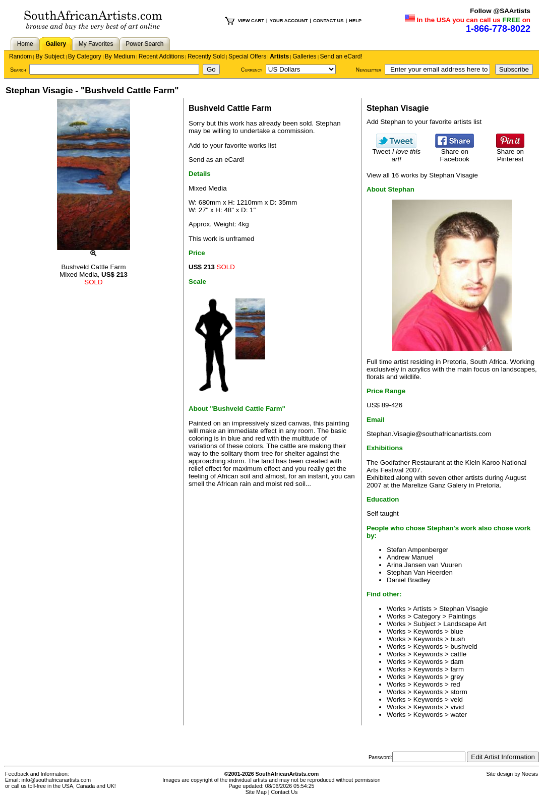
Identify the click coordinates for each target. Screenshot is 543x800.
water (458, 714)
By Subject (49, 56)
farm (457, 669)
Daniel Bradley (409, 580)
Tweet (397, 152)
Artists (279, 56)
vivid (457, 707)
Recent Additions (161, 56)
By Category (84, 56)
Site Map (256, 792)
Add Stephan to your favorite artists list (424, 122)
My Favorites (96, 43)
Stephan (328, 123)
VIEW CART (251, 20)
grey (456, 677)
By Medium (120, 56)
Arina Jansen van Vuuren (424, 565)
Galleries (304, 56)
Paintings (462, 616)
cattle (458, 654)
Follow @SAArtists (500, 11)
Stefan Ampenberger (417, 549)
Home (25, 43)
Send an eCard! (341, 56)
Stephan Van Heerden (420, 572)
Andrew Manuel (410, 557)
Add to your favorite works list (232, 145)
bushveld (463, 646)
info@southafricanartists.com (56, 780)
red (455, 684)
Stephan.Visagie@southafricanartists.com (429, 434)
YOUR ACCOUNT (289, 20)
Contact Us (284, 792)
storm (458, 692)
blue (456, 631)
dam (456, 661)
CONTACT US (328, 20)
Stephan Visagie (463, 608)
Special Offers (247, 56)
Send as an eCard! (217, 159)
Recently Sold (206, 56)
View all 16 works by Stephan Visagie (422, 175)
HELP (355, 20)
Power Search (144, 43)
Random (20, 56)
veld (456, 699)
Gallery (55, 43)
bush (457, 639)
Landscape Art (464, 624)
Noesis (529, 774)
